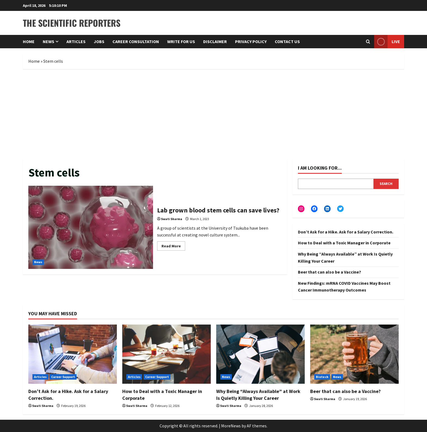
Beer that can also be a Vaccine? (329, 272)
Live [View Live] (387, 41)
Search (386, 183)
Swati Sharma (171, 219)
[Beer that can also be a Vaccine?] (354, 354)
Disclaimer (215, 41)
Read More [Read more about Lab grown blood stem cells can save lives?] (173, 247)
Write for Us (181, 41)
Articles (76, 41)
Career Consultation (135, 41)
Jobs (99, 41)
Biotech (322, 377)
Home (29, 41)
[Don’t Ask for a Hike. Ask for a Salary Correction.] (72, 354)
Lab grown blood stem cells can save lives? (90, 227)
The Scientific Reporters (71, 22)
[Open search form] (368, 41)
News (48, 41)
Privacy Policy (251, 41)
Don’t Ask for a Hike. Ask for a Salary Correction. (345, 232)
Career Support (63, 377)
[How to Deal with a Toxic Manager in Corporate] (166, 354)
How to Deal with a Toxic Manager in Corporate (344, 242)
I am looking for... (320, 168)
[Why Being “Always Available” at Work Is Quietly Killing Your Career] (260, 354)
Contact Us (287, 41)
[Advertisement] (213, 112)
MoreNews (231, 425)
